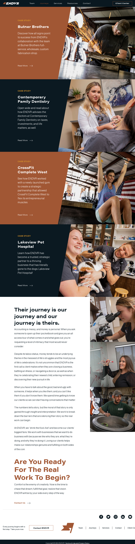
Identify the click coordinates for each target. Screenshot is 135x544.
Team (32, 3)
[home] (11, 3)
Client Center (122, 3)
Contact (87, 3)
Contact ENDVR (41, 528)
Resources (72, 3)
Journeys (44, 3)
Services (58, 3)
